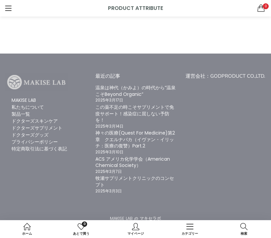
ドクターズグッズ (30, 135)
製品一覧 (21, 114)
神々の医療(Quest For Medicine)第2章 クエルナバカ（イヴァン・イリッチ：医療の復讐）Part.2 (135, 139)
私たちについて (28, 107)
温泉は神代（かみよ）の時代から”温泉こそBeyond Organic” (135, 91)
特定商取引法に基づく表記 (39, 148)
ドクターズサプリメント (37, 128)
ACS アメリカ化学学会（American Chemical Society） (132, 162)
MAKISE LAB (24, 100)
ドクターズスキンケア (35, 121)
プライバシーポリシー (35, 142)
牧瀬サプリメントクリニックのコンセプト (134, 181)
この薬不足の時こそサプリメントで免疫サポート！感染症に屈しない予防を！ (134, 113)
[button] (261, 8)
